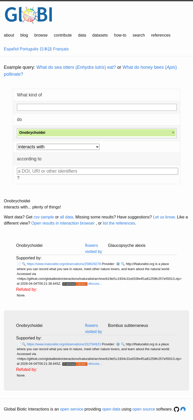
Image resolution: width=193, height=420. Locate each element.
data (82, 35)
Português (29, 49)
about (9, 35)
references (160, 35)
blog (24, 35)
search (139, 35)
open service (71, 409)
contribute (63, 35)
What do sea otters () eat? (76, 67)
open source (144, 409)
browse (41, 35)
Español (11, 49)
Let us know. (164, 217)
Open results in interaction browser (62, 223)
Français (61, 49)
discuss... (95, 283)
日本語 (46, 49)
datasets (100, 35)
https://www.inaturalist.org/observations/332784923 (64, 344)
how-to (120, 35)
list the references (119, 223)
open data (111, 409)
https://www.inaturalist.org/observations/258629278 (64, 264)
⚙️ (118, 264)
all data (66, 217)
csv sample (44, 217)
